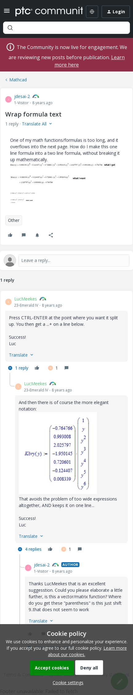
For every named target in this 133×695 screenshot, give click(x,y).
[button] (6, 13)
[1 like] (53, 368)
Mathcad (18, 80)
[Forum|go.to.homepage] (44, 12)
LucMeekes (25, 299)
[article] (66, 334)
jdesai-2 (22, 96)
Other (13, 220)
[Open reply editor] (66, 260)
